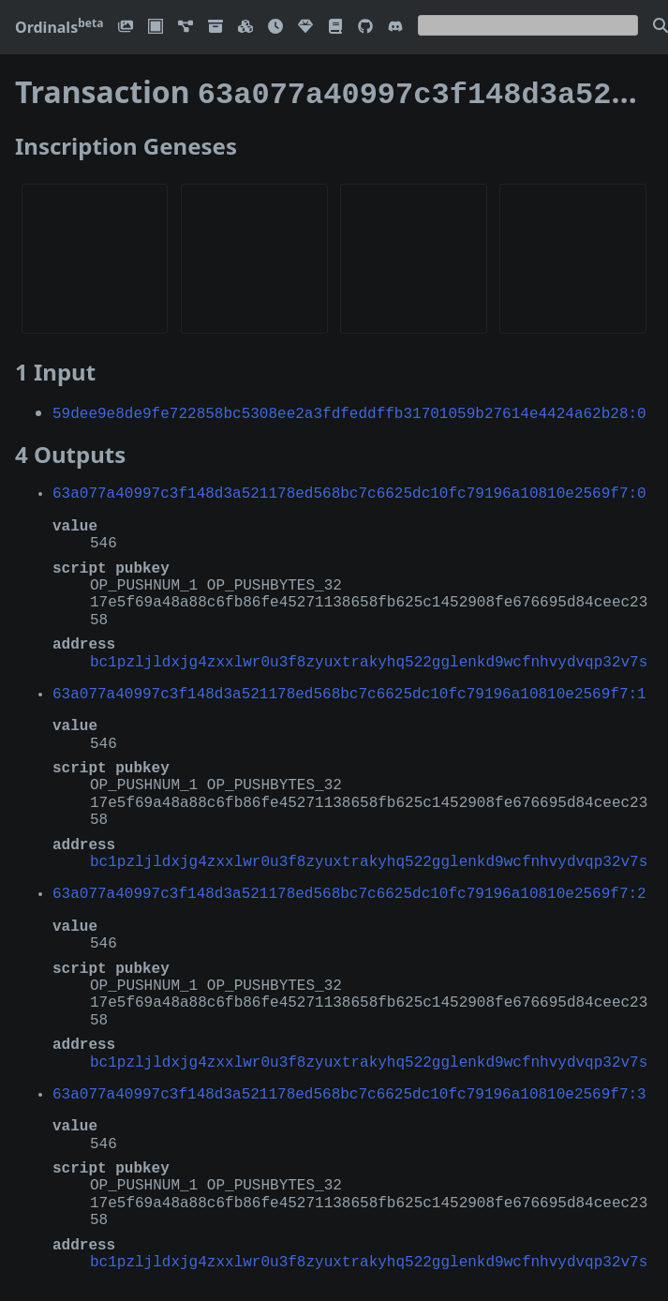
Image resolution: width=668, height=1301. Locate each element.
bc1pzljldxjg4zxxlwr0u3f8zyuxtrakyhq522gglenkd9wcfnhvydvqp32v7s (368, 657)
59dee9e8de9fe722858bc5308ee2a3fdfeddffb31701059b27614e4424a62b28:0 (349, 408)
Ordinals (59, 27)
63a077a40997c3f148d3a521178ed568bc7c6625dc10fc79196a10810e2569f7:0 (349, 488)
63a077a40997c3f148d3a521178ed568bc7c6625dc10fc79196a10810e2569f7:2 (349, 888)
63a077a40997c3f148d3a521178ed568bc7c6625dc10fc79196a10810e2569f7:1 (349, 689)
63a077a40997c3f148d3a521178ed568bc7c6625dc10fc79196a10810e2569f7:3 (349, 1089)
